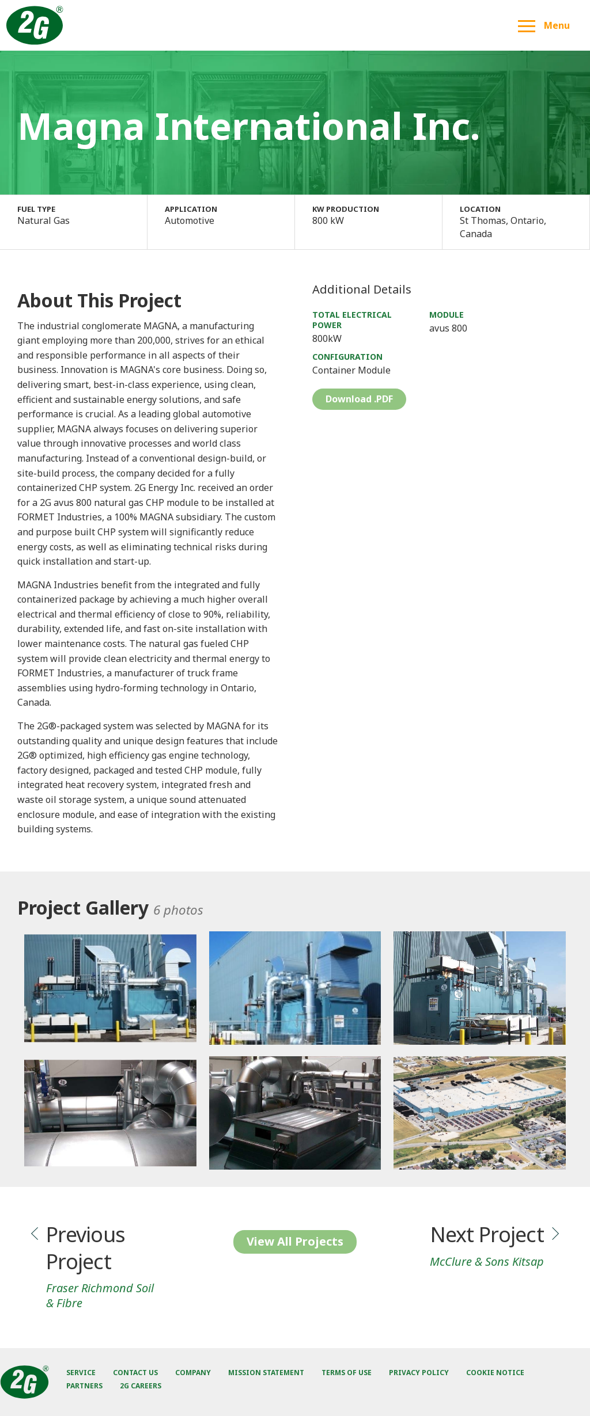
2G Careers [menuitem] (140, 1386)
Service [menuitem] (81, 1372)
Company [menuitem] (193, 1372)
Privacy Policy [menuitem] (419, 1372)
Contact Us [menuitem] (135, 1372)
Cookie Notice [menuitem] (495, 1372)
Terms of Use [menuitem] (347, 1372)
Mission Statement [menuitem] (266, 1372)
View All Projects (295, 1241)
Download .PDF (359, 399)
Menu (544, 25)
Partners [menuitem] (84, 1386)
